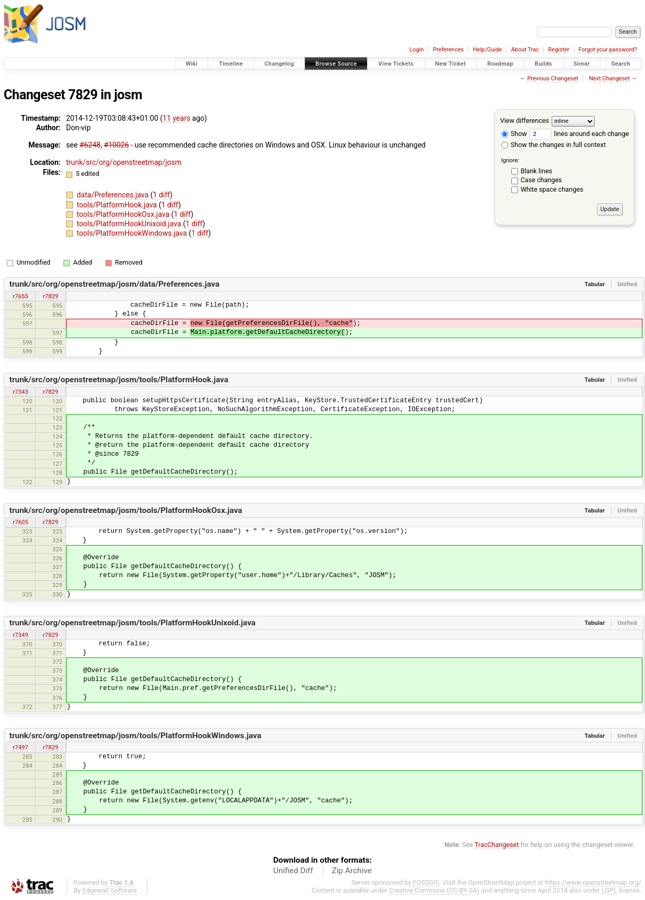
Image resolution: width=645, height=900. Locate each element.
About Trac (525, 49)
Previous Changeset (552, 78)
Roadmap (500, 63)
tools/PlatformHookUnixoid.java (130, 223)
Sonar (582, 63)
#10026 (116, 145)
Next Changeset (609, 78)
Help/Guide (487, 49)
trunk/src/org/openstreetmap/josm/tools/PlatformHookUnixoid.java (132, 622)
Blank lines (536, 171)
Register (558, 49)
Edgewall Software (109, 890)
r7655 (20, 296)
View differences (524, 120)
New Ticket (450, 63)
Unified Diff (293, 870)
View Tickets (395, 63)
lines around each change (579, 134)
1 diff (161, 195)
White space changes (552, 189)
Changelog (279, 63)
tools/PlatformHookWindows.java (133, 233)
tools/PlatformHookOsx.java (124, 214)
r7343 (20, 391)
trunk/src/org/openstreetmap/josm (123, 162)
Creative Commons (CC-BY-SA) (434, 890)
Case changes (541, 180)
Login (417, 49)
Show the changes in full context (553, 145)
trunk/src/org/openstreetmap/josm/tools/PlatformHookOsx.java (125, 510)
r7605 (20, 522)
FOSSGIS (426, 882)
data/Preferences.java (113, 195)
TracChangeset (497, 845)
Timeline (231, 63)
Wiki (192, 63)
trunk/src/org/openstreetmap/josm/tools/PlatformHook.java (119, 379)
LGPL (609, 890)
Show (514, 134)
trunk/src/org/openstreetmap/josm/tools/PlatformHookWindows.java (135, 735)
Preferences (448, 49)
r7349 (20, 635)
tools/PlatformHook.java (118, 205)
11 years (176, 118)
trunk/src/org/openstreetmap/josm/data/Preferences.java (114, 284)
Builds (543, 63)
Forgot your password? (607, 49)
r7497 (20, 747)
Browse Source (336, 63)
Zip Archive (352, 870)
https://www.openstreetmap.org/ (593, 882)
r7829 (50, 296)
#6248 (90, 145)
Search (620, 63)
